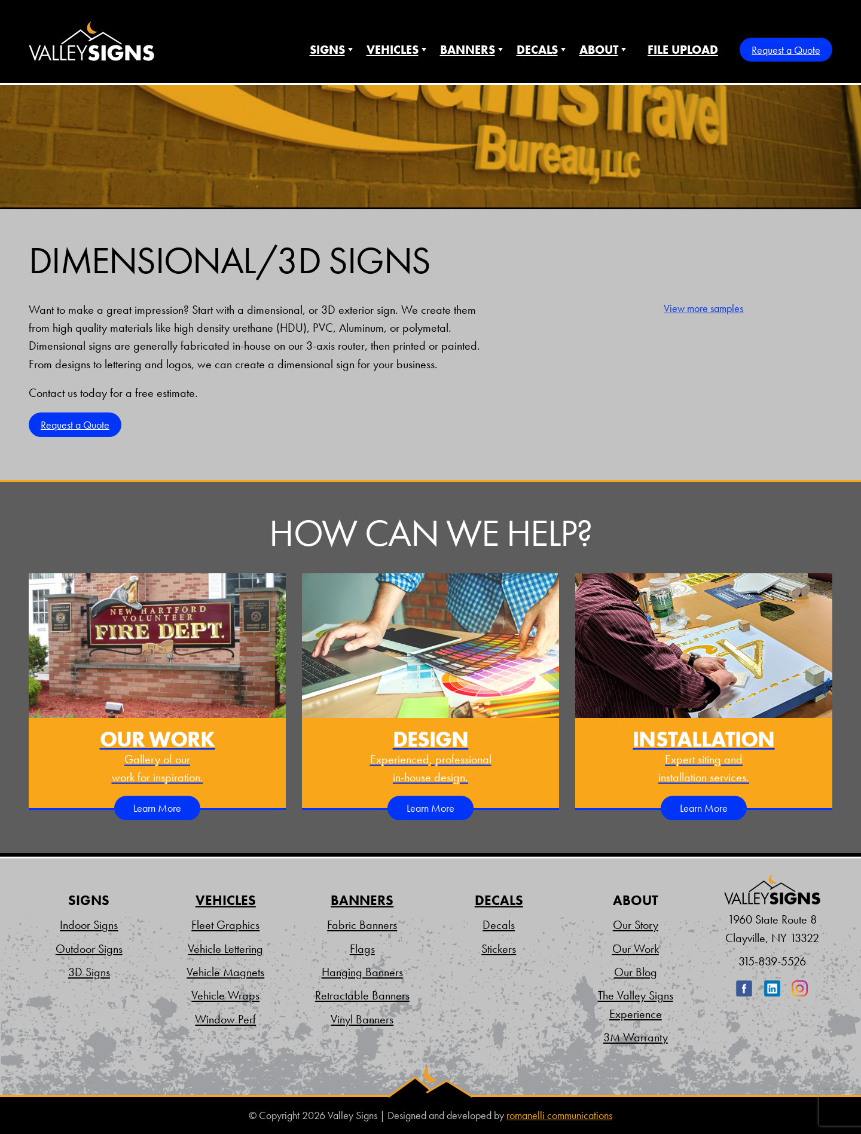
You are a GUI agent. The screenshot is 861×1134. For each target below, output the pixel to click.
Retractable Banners (362, 995)
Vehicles (393, 49)
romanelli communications (559, 1115)
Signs (327, 49)
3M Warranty (635, 1037)
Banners (467, 49)
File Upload (683, 49)
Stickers (498, 948)
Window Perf (225, 1019)
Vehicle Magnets (225, 972)
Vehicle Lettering (225, 948)
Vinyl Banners (362, 1019)
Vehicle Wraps (225, 995)
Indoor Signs (89, 925)
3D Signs (89, 972)
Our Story (635, 925)
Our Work (635, 948)
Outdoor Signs (89, 948)
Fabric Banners (362, 925)
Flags (362, 948)
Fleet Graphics (225, 925)
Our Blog (635, 972)
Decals (537, 49)
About (598, 49)
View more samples (703, 308)
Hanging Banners (362, 972)
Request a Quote (786, 50)
